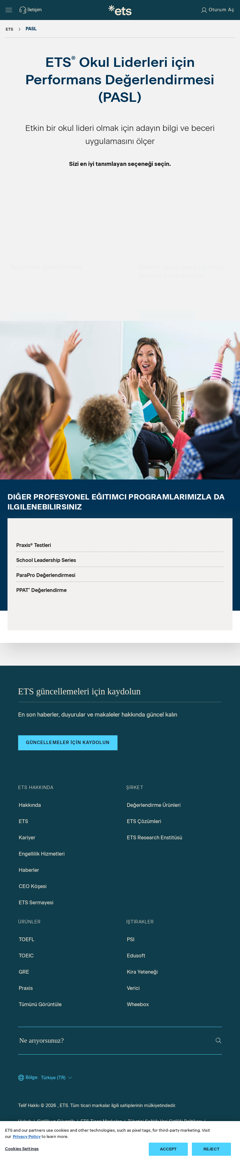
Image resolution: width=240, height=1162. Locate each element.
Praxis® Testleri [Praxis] (33, 545)
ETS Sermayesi (36, 903)
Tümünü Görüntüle (40, 1004)
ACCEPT (168, 1149)
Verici (133, 988)
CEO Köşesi (33, 886)
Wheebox (138, 1004)
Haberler (29, 870)
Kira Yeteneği (142, 972)
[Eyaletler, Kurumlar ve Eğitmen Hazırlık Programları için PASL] (167, 266)
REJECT (211, 1149)
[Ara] (218, 1040)
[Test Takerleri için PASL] (39, 270)
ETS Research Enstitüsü (154, 838)
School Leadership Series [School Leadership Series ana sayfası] (46, 560)
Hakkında (30, 805)
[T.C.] (120, 10)
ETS (23, 821)
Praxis (26, 988)
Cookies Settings (22, 1148)
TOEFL (26, 939)
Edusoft (136, 956)
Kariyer (27, 838)
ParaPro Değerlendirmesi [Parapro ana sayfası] (45, 575)
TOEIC (26, 956)
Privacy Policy (27, 1136)
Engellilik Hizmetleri (42, 854)
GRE (24, 972)
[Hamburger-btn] (8, 10)
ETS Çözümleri (144, 821)
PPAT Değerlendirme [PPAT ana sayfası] (41, 590)
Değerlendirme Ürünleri (154, 805)
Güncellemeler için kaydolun (68, 742)
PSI (130, 939)
